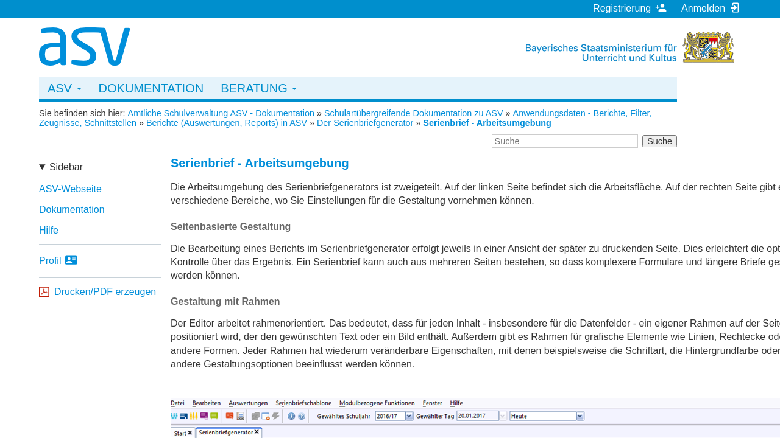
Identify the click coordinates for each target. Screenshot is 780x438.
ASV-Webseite (70, 189)
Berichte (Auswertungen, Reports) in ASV (226, 123)
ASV (65, 88)
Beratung (259, 88)
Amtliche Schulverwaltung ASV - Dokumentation (221, 113)
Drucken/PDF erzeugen (105, 292)
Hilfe (48, 230)
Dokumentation (151, 88)
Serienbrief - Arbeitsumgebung (487, 123)
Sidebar (66, 167)
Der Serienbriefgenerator (365, 123)
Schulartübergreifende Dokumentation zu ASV (413, 113)
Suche (659, 141)
